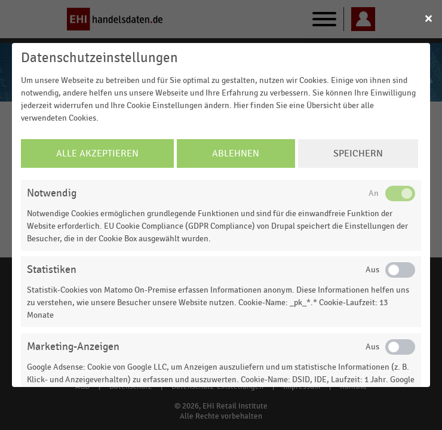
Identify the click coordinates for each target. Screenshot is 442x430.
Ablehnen (235, 153)
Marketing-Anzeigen (73, 346)
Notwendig (51, 193)
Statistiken (51, 269)
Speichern (358, 153)
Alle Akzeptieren (97, 153)
